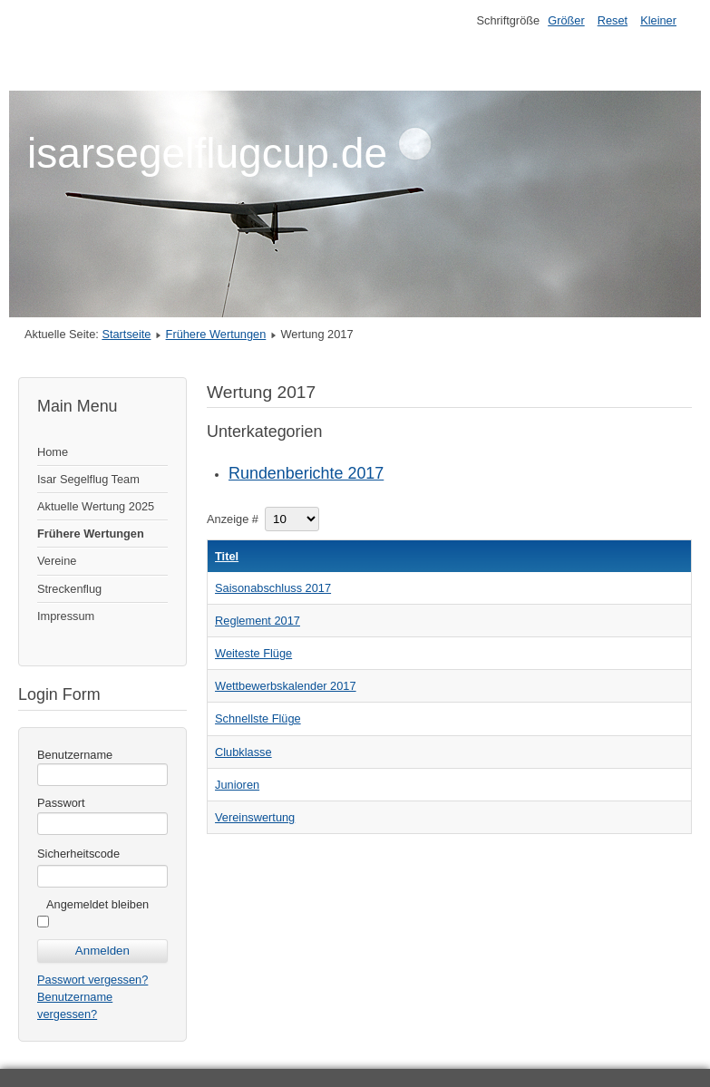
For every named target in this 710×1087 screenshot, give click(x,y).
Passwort (61, 803)
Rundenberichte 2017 (306, 473)
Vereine (56, 561)
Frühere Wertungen (216, 334)
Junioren (237, 784)
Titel (226, 556)
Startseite (126, 334)
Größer (566, 20)
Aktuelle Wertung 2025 (95, 506)
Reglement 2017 (257, 620)
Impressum (65, 616)
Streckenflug (69, 589)
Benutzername (74, 755)
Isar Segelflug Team (88, 479)
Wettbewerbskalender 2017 (285, 686)
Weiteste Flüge (253, 653)
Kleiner (658, 20)
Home (52, 452)
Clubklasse (243, 752)
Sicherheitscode (78, 853)
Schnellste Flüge (258, 718)
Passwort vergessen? (92, 979)
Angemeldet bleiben (97, 904)
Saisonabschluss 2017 (273, 588)
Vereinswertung (255, 817)
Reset (612, 20)
